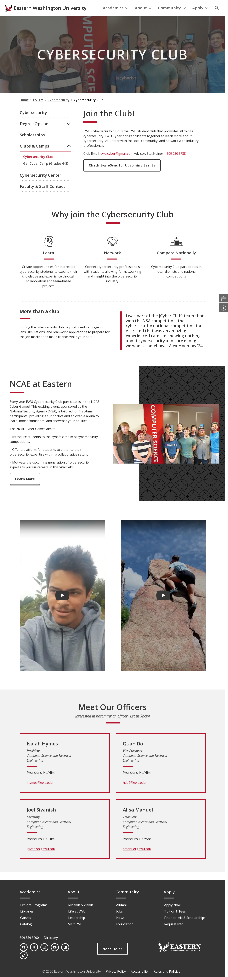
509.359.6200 (29, 937)
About (143, 16)
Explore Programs (33, 905)
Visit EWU (75, 924)
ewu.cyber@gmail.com (116, 162)
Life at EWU (77, 911)
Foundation (124, 924)
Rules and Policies (167, 971)
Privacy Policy (116, 971)
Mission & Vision (80, 905)
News (120, 918)
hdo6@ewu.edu (134, 790)
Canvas (25, 918)
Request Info (173, 924)
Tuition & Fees (175, 911)
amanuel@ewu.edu (137, 857)
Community (172, 16)
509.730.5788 (176, 162)
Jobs (119, 911)
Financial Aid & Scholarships (185, 918)
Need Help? (113, 949)
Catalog (26, 924)
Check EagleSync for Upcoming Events (122, 173)
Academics (115, 16)
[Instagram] (44, 947)
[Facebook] (24, 947)
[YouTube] (55, 947)
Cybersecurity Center (40, 183)
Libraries (27, 911)
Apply (200, 16)
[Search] (216, 16)
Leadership (76, 918)
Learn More (25, 487)
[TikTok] (24, 955)
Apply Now (172, 905)
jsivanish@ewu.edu (41, 857)
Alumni (121, 905)
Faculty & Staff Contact (42, 194)
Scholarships (32, 143)
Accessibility (140, 971)
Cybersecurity (33, 120)
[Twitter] (34, 947)
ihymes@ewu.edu (40, 790)
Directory (51, 937)
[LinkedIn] (65, 947)
